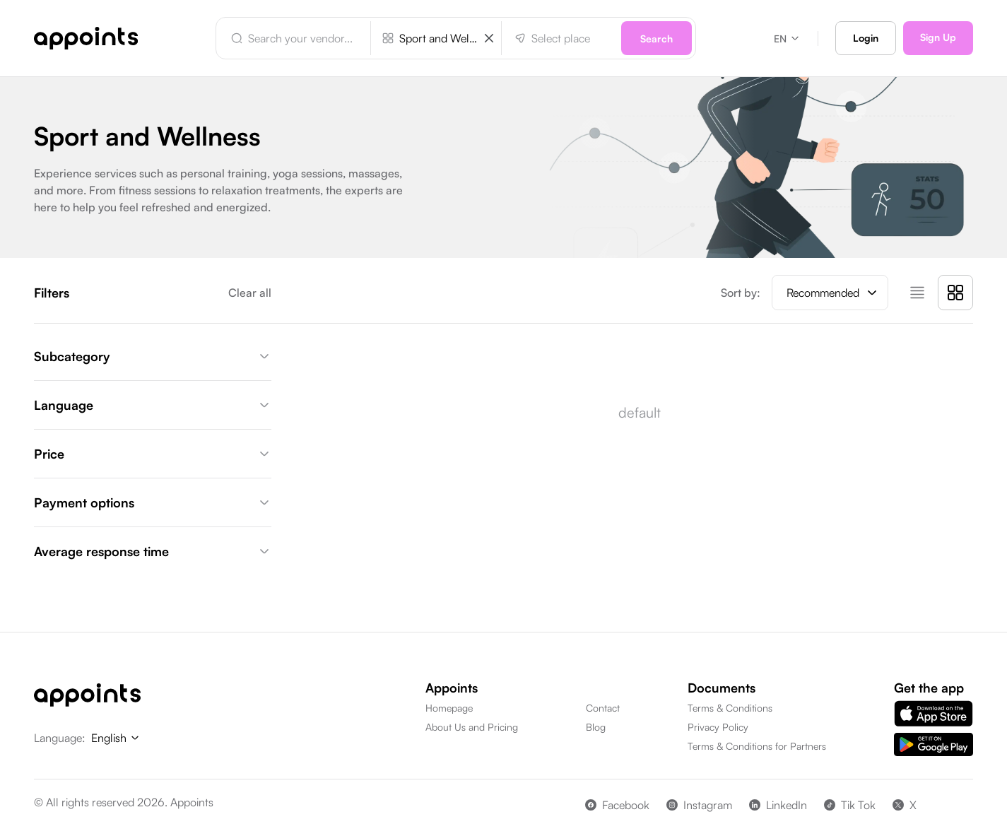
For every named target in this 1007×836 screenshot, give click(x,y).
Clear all (249, 292)
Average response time (152, 551)
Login (865, 38)
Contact (603, 708)
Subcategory (152, 356)
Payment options (152, 502)
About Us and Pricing (471, 727)
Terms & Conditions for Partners (757, 746)
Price (152, 453)
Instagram (699, 805)
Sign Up (938, 37)
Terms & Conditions (730, 708)
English (116, 738)
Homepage (449, 708)
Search (656, 39)
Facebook (617, 805)
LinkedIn (778, 805)
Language (152, 405)
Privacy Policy (718, 727)
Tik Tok (850, 805)
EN (787, 39)
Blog (596, 727)
